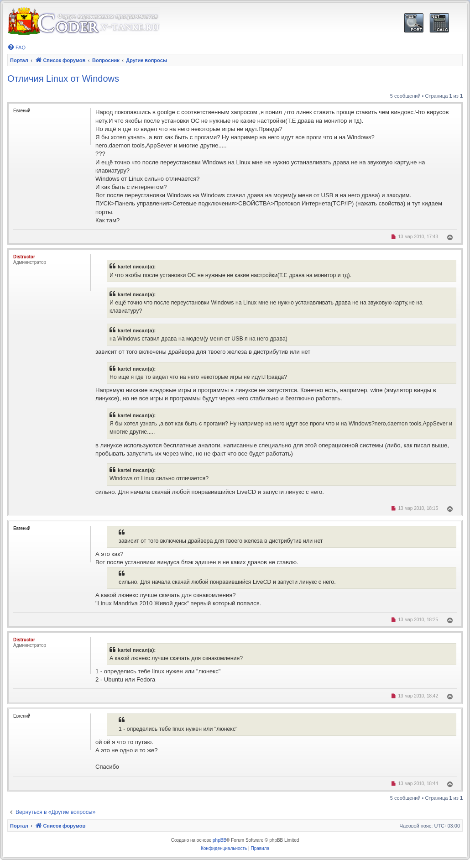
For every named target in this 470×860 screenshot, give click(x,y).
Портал (19, 60)
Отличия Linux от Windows (63, 78)
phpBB (219, 840)
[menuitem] (16, 47)
